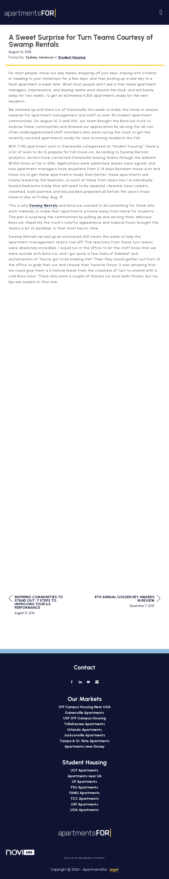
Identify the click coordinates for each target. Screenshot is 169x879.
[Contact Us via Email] (97, 682)
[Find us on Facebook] (71, 682)
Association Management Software (55, 854)
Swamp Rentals (43, 205)
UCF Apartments (84, 770)
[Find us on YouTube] (88, 682)
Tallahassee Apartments (84, 724)
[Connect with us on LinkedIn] (80, 682)
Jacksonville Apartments (84, 735)
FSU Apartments (84, 787)
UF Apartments (84, 781)
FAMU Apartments (84, 793)
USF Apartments (84, 804)
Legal (114, 869)
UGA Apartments (84, 810)
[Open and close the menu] (110, 12)
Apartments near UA (85, 776)
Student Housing (71, 57)
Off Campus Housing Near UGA (85, 707)
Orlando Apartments (84, 730)
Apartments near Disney (84, 746)
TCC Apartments (84, 798)
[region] (127, 602)
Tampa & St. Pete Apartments (85, 741)
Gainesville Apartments (84, 713)
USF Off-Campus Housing (84, 718)
